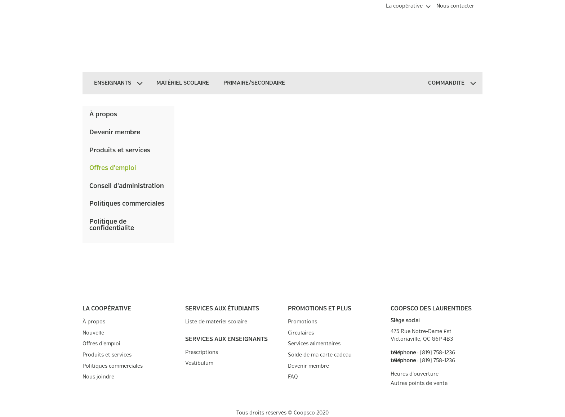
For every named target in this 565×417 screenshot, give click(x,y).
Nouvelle (93, 333)
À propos (103, 114)
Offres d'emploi (112, 168)
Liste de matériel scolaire (216, 321)
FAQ (293, 377)
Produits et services (119, 150)
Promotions (302, 321)
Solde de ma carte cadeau (320, 355)
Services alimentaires (314, 343)
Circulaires (301, 333)
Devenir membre (114, 132)
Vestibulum (199, 363)
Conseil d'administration (126, 186)
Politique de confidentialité (111, 225)
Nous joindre (98, 377)
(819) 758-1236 (437, 352)
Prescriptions (201, 352)
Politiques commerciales (126, 204)
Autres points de (419, 383)
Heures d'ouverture (415, 374)
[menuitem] (408, 5)
